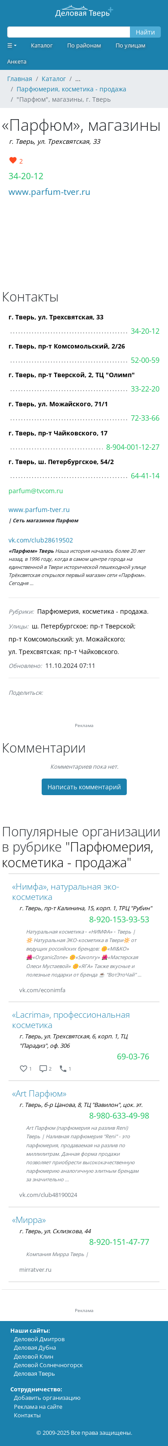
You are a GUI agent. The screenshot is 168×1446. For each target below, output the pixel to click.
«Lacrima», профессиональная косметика (71, 1019)
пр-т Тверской (112, 626)
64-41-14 (145, 476)
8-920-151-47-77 (119, 1241)
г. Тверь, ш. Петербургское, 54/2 (61, 461)
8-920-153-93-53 (119, 919)
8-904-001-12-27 (132, 447)
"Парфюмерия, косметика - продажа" (77, 854)
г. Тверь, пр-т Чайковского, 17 (58, 433)
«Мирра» (29, 1220)
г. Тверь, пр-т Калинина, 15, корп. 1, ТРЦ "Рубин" (85, 908)
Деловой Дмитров (39, 1339)
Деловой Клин (33, 1356)
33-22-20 (145, 389)
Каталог (42, 45)
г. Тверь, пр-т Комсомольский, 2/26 (67, 346)
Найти (145, 32)
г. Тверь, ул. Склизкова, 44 (54, 1231)
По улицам (131, 45)
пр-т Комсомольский (40, 639)
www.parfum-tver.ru (49, 191)
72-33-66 (145, 418)
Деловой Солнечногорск (48, 1365)
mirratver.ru (35, 1269)
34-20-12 (26, 176)
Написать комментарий (84, 787)
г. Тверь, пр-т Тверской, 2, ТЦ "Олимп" (72, 374)
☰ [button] (10, 45)
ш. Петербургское (59, 626)
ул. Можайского (100, 639)
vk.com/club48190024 (48, 1195)
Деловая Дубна (35, 1347)
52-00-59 (145, 360)
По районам (84, 45)
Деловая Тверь (34, 1373)
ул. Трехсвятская (34, 651)
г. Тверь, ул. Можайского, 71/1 (58, 404)
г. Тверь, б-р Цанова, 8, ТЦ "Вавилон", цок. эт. (80, 1105)
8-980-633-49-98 (119, 1115)
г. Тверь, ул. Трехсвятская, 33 (54, 141)
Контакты (27, 1415)
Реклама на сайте (38, 1407)
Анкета (16, 61)
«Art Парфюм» (39, 1093)
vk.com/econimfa (42, 990)
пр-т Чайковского (90, 651)
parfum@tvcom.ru (36, 490)
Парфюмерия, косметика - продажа (92, 611)
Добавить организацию (47, 1398)
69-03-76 (133, 1056)
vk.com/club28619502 (41, 540)
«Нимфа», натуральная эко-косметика (65, 891)
